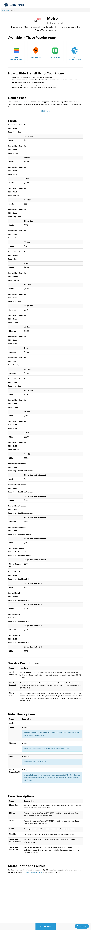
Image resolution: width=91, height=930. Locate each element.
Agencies (5, 10)
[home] (14, 5)
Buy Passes (45, 926)
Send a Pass (22, 102)
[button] (84, 5)
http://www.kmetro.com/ (34, 872)
